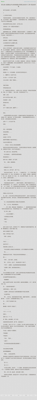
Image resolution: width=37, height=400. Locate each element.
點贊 (11, 395)
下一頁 (33, 395)
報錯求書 (31, 1)
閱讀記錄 (34, 1)
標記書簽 (25, 1)
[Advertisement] (18, 385)
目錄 (18, 395)
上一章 (4, 395)
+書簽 (26, 395)
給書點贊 (28, 1)
